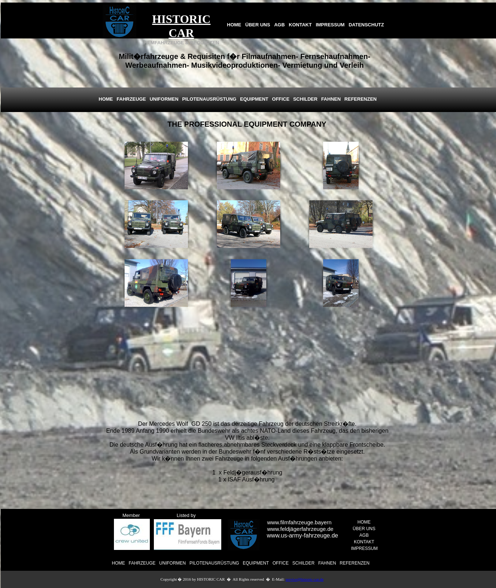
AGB (279, 24)
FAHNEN (327, 563)
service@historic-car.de (305, 579)
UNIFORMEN (172, 563)
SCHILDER (303, 563)
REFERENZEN (354, 563)
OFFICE (281, 563)
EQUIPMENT (256, 563)
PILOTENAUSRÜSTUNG (214, 563)
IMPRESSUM (330, 24)
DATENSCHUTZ (366, 24)
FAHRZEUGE (142, 563)
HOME (234, 24)
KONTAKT (300, 24)
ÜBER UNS (257, 24)
